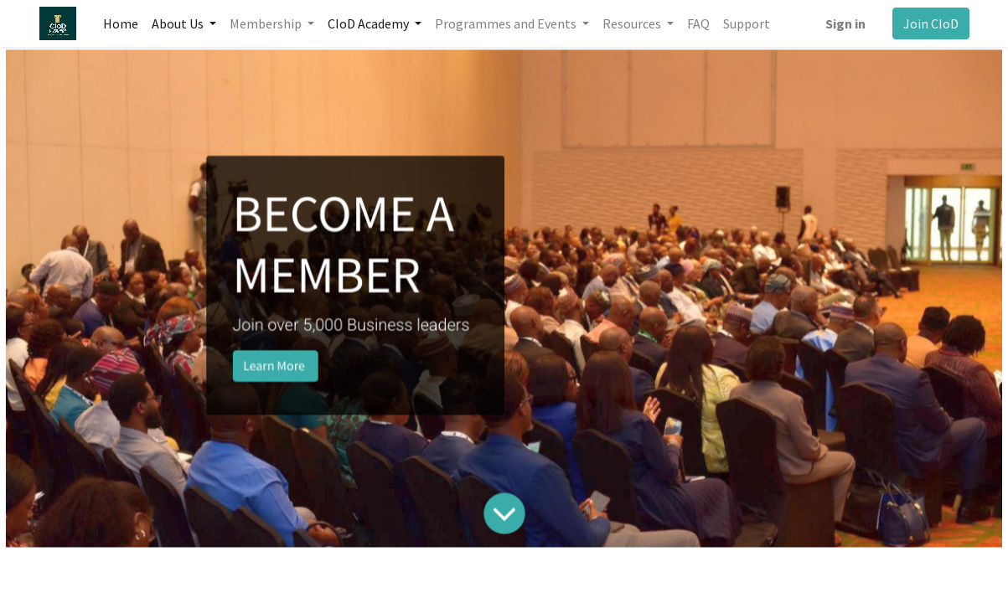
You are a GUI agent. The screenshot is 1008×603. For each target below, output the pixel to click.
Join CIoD (931, 23)
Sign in (845, 23)
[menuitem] (120, 23)
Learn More (295, 360)
